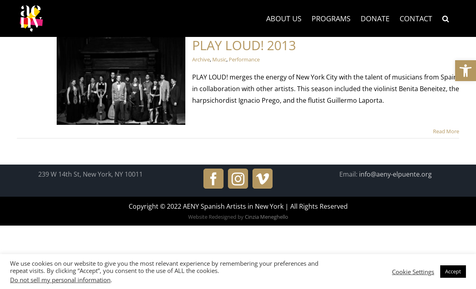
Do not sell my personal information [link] (60, 280)
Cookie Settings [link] (413, 271)
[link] (465, 70)
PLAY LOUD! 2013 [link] (244, 45)
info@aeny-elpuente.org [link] (395, 174)
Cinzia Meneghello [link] (266, 216)
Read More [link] (446, 131)
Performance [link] (244, 59)
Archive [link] (201, 59)
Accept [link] (453, 271)
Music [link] (219, 59)
